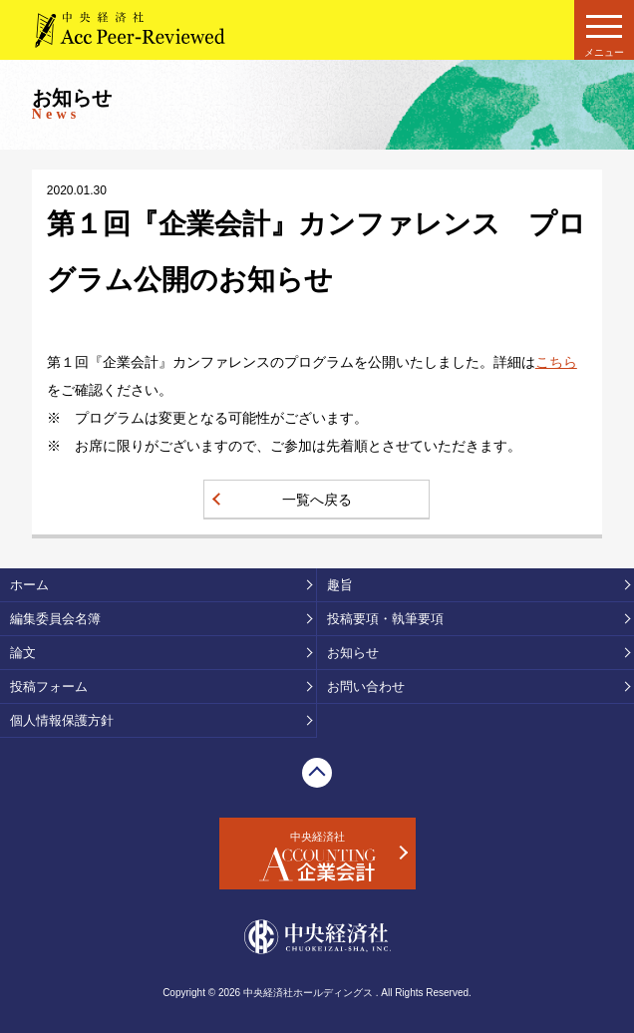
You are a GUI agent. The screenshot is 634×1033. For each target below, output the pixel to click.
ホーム (29, 584)
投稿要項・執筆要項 (385, 618)
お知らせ (353, 652)
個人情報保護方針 (62, 720)
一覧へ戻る (317, 500)
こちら (556, 362)
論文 (23, 652)
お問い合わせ (366, 686)
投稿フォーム (49, 686)
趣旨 (340, 584)
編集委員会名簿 (55, 618)
